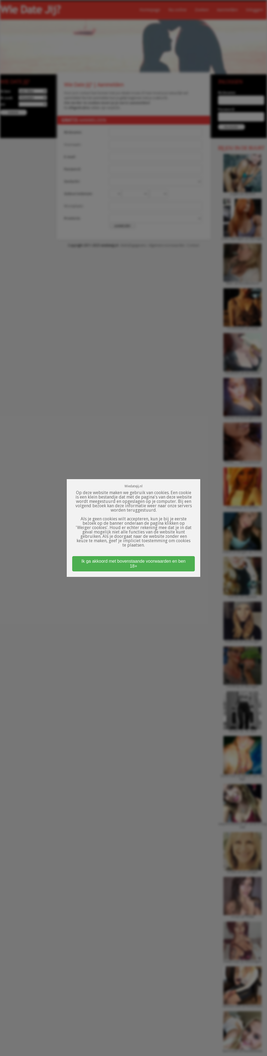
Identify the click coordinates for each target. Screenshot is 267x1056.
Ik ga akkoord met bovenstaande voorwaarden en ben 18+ (133, 563)
